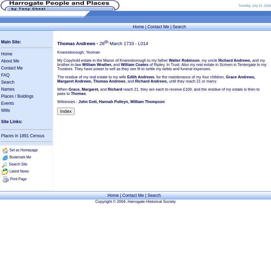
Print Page (18, 179)
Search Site (18, 164)
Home (138, 26)
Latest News (19, 171)
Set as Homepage (24, 150)
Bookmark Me (20, 157)
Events (7, 103)
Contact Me (158, 26)
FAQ (5, 75)
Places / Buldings (17, 96)
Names (7, 89)
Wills (5, 110)
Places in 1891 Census (22, 135)
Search (179, 26)
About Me (10, 61)
